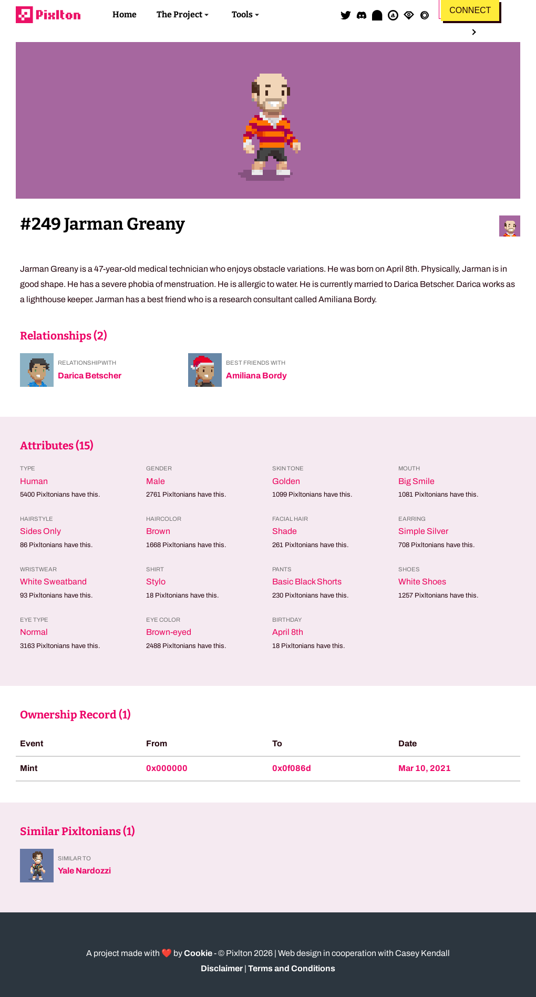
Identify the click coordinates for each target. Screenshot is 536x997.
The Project (179, 14)
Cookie (198, 953)
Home (124, 14)
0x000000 (167, 768)
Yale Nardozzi (84, 870)
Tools (242, 14)
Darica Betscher (89, 375)
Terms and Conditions (291, 968)
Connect (470, 10)
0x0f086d (291, 768)
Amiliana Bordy (256, 375)
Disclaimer (222, 968)
